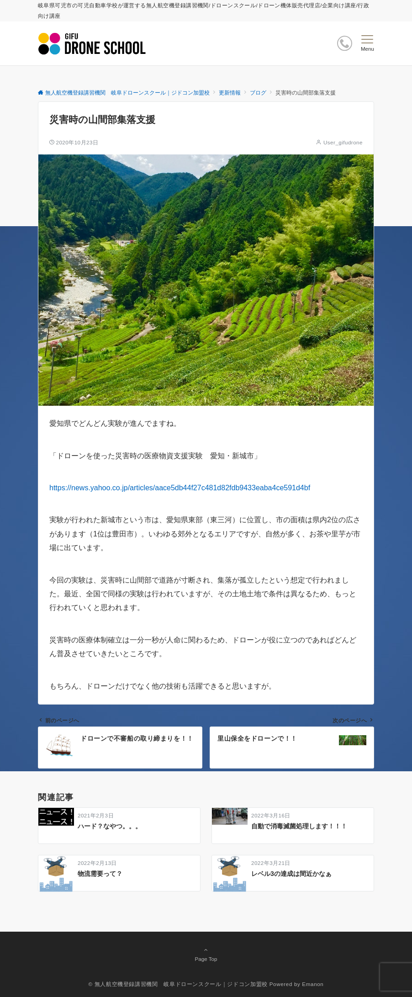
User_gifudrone (343, 142)
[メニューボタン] (367, 43)
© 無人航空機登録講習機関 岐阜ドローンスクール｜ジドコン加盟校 (178, 984)
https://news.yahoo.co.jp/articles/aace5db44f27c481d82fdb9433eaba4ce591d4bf (179, 488)
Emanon (312, 984)
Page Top (206, 954)
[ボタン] (344, 43)
